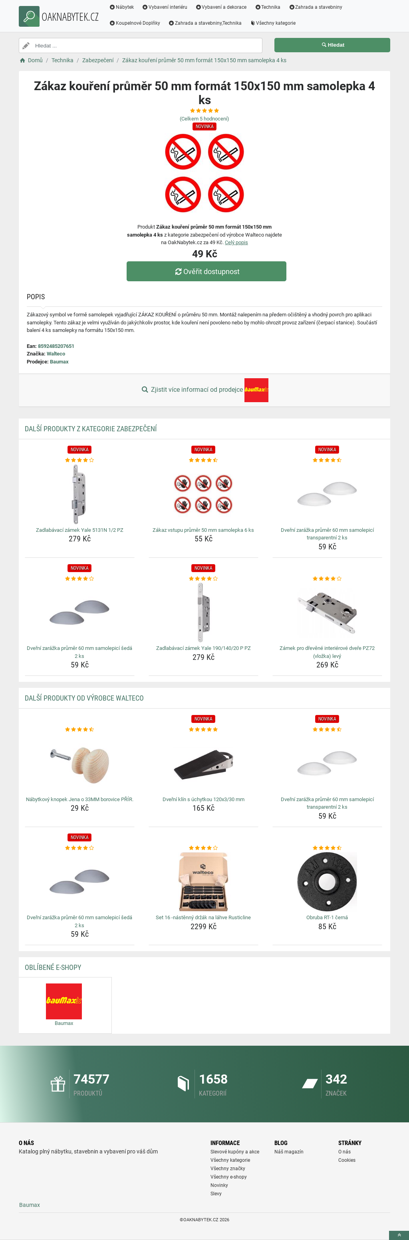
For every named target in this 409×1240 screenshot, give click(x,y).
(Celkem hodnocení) (204, 119)
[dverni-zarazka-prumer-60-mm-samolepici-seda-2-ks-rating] (79, 579)
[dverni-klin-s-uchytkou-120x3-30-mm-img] (203, 764)
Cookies (346, 1160)
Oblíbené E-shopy (53, 967)
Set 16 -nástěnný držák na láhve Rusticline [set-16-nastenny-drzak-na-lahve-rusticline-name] (203, 917)
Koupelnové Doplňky (134, 23)
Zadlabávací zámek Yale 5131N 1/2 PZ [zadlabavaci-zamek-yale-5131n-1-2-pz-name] (79, 530)
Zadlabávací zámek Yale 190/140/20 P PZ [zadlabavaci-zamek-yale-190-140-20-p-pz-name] (203, 648)
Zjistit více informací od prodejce (204, 390)
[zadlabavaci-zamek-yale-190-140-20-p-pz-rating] (203, 579)
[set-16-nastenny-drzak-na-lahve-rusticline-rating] (203, 848)
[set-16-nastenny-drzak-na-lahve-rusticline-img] (203, 882)
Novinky (219, 1185)
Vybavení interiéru (164, 7)
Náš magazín (289, 1152)
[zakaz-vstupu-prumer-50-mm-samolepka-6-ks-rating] (203, 460)
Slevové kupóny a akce (234, 1152)
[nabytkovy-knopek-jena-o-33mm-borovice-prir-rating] (79, 730)
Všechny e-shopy (228, 1177)
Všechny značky (227, 1168)
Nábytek (121, 7)
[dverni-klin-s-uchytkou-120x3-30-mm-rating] (203, 730)
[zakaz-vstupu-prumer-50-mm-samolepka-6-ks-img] (203, 494)
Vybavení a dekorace (221, 7)
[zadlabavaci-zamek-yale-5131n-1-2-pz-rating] (79, 460)
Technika (267, 7)
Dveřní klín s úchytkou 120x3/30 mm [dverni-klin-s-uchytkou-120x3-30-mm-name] (203, 799)
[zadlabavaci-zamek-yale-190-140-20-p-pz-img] (203, 612)
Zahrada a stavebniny (315, 7)
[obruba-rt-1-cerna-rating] (327, 848)
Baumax (59, 362)
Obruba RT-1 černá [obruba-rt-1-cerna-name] (327, 917)
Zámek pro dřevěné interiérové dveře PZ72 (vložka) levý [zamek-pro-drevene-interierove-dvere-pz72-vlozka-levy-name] (327, 652)
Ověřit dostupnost (206, 271)
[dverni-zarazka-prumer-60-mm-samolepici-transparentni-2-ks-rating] (327, 460)
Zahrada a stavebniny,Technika (205, 23)
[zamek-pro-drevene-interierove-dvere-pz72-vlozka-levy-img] (327, 612)
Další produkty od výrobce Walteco (84, 698)
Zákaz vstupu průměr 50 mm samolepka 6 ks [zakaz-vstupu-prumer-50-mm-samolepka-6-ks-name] (203, 530)
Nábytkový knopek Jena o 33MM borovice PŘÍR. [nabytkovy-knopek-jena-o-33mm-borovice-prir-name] (79, 799)
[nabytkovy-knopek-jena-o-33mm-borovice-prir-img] (79, 764)
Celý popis (236, 242)
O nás (344, 1152)
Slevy (216, 1194)
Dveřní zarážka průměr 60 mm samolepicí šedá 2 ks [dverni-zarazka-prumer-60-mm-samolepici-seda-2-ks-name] (79, 652)
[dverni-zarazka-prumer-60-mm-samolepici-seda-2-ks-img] (79, 612)
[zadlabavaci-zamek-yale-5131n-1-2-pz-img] (79, 494)
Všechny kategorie (273, 23)
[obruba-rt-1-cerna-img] (327, 882)
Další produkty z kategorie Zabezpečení (91, 429)
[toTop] (399, 1235)
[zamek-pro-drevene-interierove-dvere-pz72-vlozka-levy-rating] (327, 579)
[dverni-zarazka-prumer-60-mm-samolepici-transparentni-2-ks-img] (327, 494)
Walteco (56, 354)
